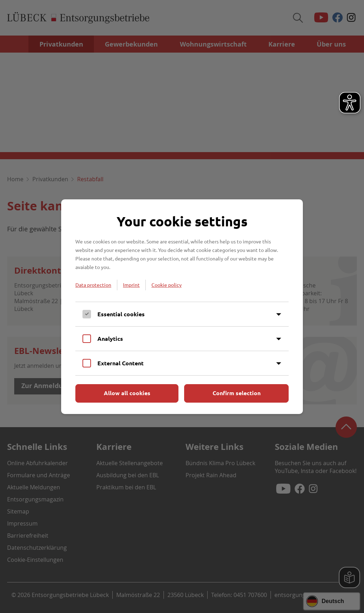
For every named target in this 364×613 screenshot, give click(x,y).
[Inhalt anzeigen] (278, 314)
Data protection (93, 284)
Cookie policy (166, 284)
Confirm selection (237, 393)
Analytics (110, 338)
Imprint (131, 284)
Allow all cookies (127, 393)
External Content (120, 363)
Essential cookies (121, 314)
